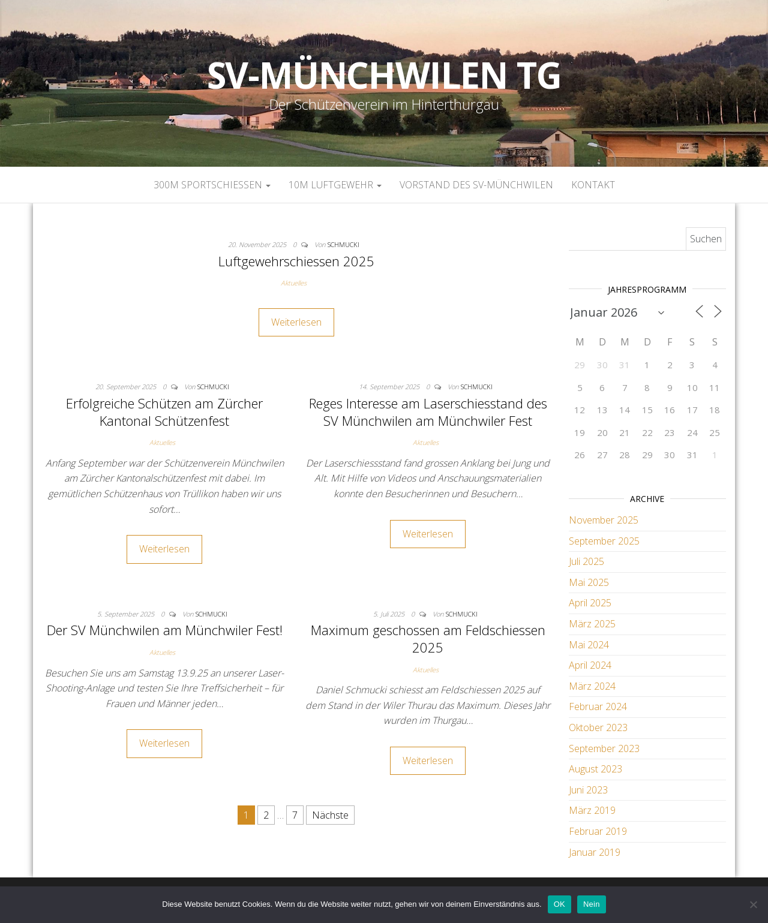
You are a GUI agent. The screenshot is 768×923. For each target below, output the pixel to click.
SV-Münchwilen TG (384, 75)
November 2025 (603, 520)
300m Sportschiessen (212, 184)
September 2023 (604, 748)
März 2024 (592, 686)
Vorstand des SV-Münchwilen (476, 184)
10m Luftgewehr (335, 184)
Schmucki (343, 244)
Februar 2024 (598, 706)
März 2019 (592, 810)
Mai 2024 (589, 644)
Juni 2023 (588, 789)
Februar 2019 (598, 831)
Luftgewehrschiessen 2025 (296, 261)
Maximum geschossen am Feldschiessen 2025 (428, 638)
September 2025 (604, 541)
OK (559, 904)
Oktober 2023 (598, 727)
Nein (591, 904)
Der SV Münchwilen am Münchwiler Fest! (165, 630)
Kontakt (593, 184)
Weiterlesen (296, 322)
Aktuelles (294, 282)
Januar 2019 (594, 852)
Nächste (330, 815)
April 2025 (590, 602)
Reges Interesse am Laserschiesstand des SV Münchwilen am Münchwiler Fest (428, 411)
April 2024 (590, 665)
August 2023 (595, 768)
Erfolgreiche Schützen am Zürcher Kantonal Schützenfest (164, 411)
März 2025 (592, 623)
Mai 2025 (589, 582)
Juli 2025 (586, 561)
